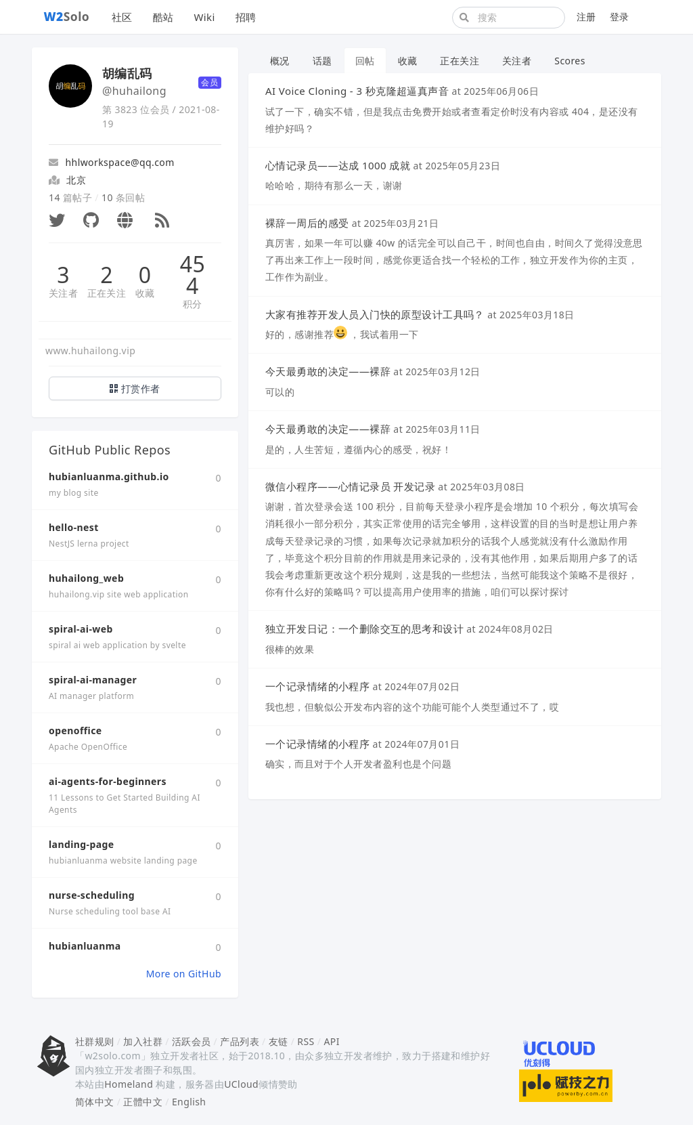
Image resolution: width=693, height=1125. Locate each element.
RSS (305, 1041)
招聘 (246, 17)
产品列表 (239, 1041)
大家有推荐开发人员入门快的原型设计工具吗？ (375, 314)
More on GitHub (183, 973)
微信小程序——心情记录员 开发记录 (350, 486)
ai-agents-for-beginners (107, 781)
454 (192, 275)
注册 (586, 16)
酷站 (163, 17)
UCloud (241, 1084)
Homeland (128, 1084)
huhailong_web (86, 578)
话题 (322, 60)
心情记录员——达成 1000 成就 (337, 165)
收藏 (145, 292)
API (331, 1041)
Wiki (204, 17)
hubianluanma (85, 945)
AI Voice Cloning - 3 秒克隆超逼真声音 (357, 91)
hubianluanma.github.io (109, 476)
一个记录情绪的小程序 (317, 686)
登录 (619, 16)
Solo (67, 16)
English (189, 1101)
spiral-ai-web (81, 628)
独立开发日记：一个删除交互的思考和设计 (364, 628)
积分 (192, 303)
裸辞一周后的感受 (307, 223)
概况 (280, 60)
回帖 (365, 60)
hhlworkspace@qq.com (112, 162)
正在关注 (107, 292)
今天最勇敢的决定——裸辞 (327, 371)
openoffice (75, 730)
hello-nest (74, 527)
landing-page (81, 844)
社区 (122, 17)
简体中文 (94, 1101)
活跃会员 (191, 1041)
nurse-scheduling (92, 895)
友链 (278, 1041)
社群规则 (94, 1041)
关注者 (63, 292)
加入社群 (142, 1041)
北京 (76, 179)
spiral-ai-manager (93, 679)
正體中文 (142, 1101)
